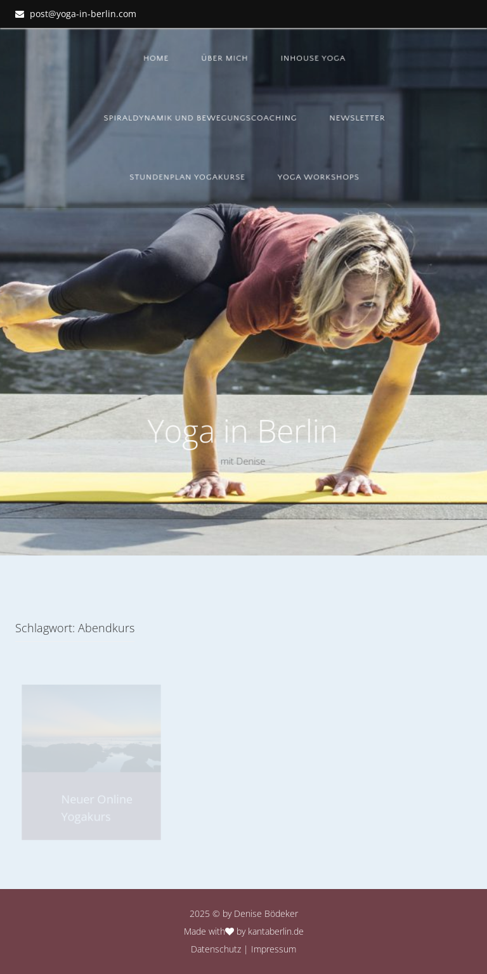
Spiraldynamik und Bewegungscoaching (201, 118)
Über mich (225, 58)
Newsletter (357, 118)
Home (157, 58)
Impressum (273, 949)
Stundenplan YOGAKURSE (188, 176)
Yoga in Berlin (242, 430)
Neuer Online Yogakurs (96, 807)
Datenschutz (216, 949)
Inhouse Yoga (313, 58)
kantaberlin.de (276, 931)
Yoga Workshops (319, 176)
